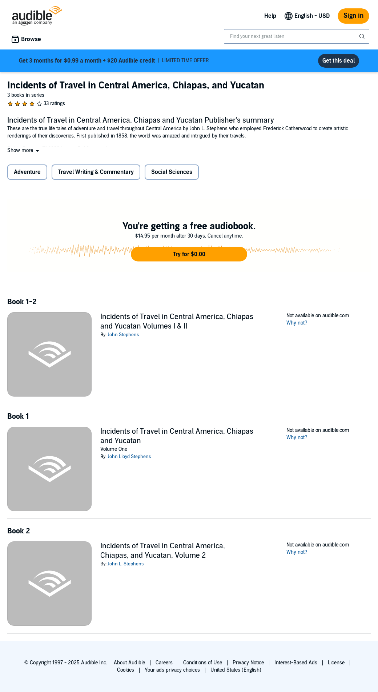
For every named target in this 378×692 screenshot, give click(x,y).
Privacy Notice (248, 663)
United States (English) (235, 670)
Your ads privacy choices (172, 670)
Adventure (27, 172)
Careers (164, 663)
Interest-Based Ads (295, 663)
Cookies (125, 670)
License (336, 663)
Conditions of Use (202, 663)
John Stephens (123, 335)
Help (270, 16)
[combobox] (296, 36)
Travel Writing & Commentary (96, 172)
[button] (23, 150)
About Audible (129, 663)
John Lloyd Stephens (129, 457)
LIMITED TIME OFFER (114, 61)
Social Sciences (171, 172)
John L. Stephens (126, 564)
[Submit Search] (362, 36)
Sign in (353, 16)
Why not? (296, 323)
